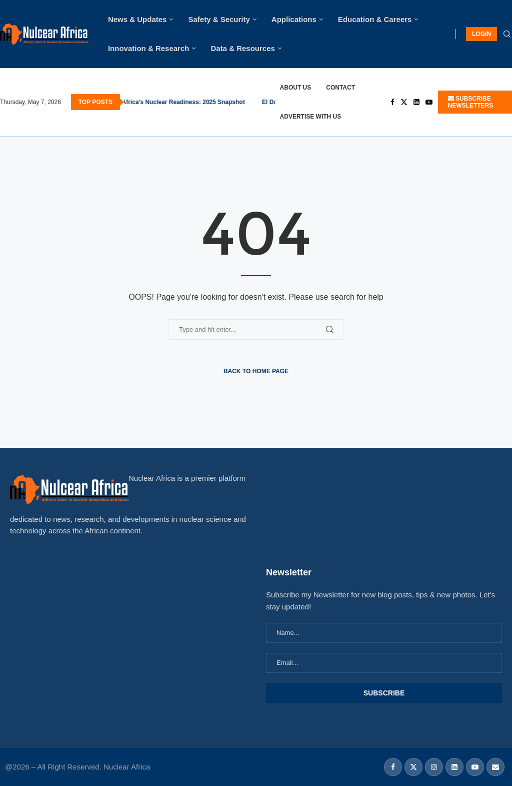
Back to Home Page (256, 371)
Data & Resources (242, 48)
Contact (340, 87)
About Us (296, 87)
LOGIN (481, 34)
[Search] (507, 35)
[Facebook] (392, 102)
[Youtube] (429, 102)
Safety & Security (219, 19)
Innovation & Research (149, 48)
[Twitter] (404, 102)
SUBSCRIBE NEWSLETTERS (471, 102)
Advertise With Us (311, 116)
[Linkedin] (416, 102)
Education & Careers (375, 19)
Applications (294, 19)
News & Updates (137, 19)
